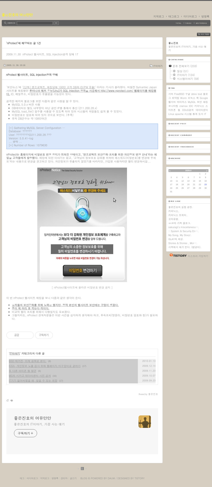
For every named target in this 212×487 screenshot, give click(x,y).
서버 (170, 94)
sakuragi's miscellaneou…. (183, 227)
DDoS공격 (188, 110)
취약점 (175, 98)
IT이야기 (157, 66)
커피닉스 (199, 106)
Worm (183, 98)
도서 (200, 114)
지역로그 (158, 16)
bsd (200, 94)
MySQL (192, 102)
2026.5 (188, 170)
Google (204, 98)
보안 (199, 102)
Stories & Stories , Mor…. (183, 243)
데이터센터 (202, 110)
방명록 (205, 16)
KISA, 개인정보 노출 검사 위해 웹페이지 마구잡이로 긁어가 (45, 366)
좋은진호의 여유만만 (17, 14)
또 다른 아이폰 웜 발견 (22, 371)
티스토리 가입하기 (198, 256)
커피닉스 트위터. (177, 215)
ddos (194, 94)
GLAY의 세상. (176, 239)
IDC (191, 106)
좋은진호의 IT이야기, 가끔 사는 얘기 (39, 424)
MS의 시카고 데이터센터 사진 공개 (30, 375)
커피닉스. (173, 211)
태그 (22, 478)
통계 (195, 114)
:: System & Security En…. (183, 231)
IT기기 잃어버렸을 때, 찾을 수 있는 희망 (33, 380)
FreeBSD (179, 94)
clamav (183, 106)
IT (205, 114)
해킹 (205, 102)
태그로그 (173, 16)
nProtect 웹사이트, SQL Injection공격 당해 (48, 54)
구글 (187, 94)
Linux (171, 114)
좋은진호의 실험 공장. (180, 207)
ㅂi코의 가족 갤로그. (179, 223)
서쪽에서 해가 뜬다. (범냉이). (185, 247)
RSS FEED (207, 34)
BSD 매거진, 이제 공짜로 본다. (28, 361)
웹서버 (172, 102)
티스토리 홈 (177, 255)
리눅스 (191, 98)
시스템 (188, 114)
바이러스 (182, 102)
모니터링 (173, 106)
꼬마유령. (173, 219)
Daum (111, 478)
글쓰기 (73, 478)
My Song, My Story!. (180, 235)
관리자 (64, 478)
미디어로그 (190, 16)
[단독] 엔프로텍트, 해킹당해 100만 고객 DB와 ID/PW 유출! (59, 87)
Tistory (140, 478)
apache (179, 114)
